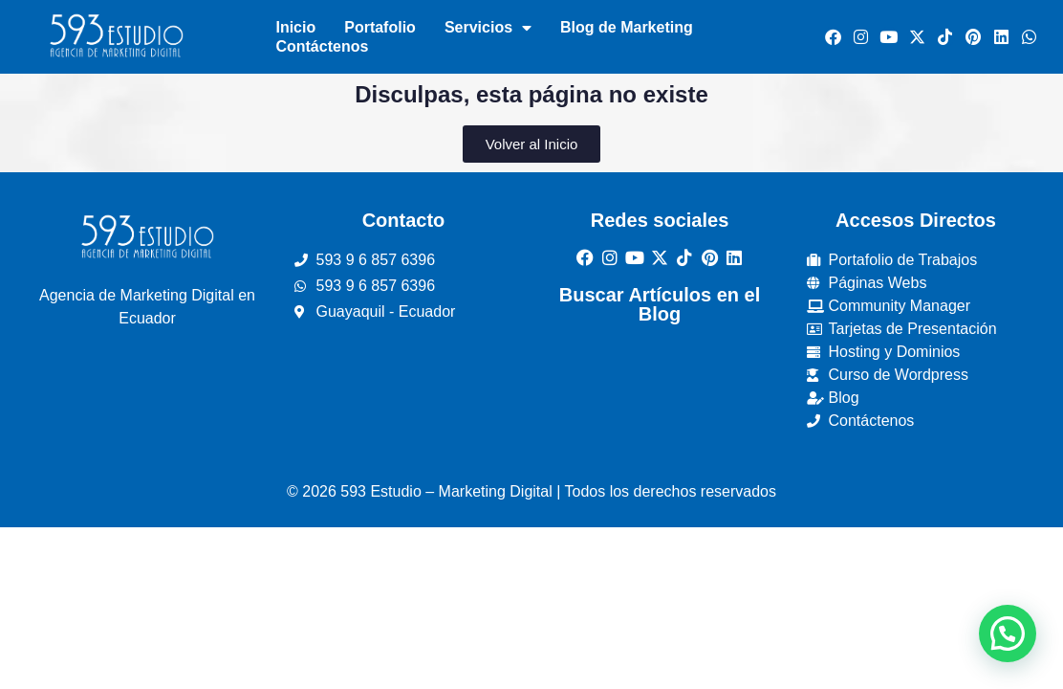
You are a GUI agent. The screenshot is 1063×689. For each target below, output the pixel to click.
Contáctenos (321, 46)
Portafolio (380, 27)
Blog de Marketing (626, 27)
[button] (1007, 633)
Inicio (295, 27)
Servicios (488, 27)
